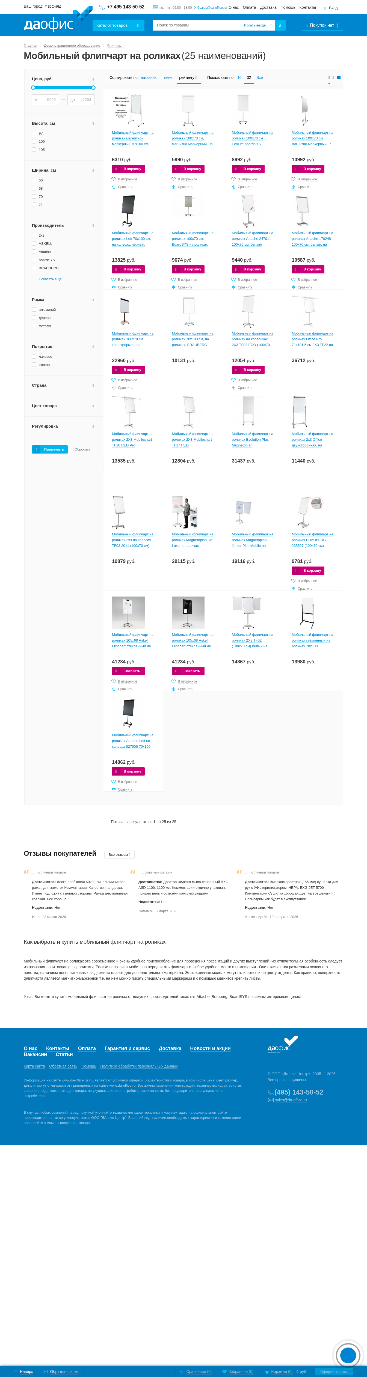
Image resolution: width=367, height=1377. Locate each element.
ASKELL (45, 244)
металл (45, 326)
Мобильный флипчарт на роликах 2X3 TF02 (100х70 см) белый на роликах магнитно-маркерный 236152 (252, 646)
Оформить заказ (334, 1372)
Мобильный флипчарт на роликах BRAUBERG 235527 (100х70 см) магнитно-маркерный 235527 (312, 545)
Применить (54, 449)
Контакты (308, 7)
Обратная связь (63, 1066)
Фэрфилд (53, 6)
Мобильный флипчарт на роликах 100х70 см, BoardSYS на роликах (192, 238)
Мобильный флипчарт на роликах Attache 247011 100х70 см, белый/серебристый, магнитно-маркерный (252, 244)
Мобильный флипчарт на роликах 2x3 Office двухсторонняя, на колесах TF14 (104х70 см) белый (313, 445)
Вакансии (35, 1054)
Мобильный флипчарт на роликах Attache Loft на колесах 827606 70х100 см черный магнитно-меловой (132, 746)
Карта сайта (34, 1066)
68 (41, 188)
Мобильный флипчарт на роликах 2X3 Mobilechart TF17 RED (192, 439)
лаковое (45, 356)
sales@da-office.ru (213, 8)
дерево (45, 318)
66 (41, 180)
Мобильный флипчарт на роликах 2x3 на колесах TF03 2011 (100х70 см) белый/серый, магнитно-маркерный (132, 545)
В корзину (132, 169)
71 (41, 205)
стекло (44, 365)
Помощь (288, 7)
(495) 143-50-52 (298, 1092)
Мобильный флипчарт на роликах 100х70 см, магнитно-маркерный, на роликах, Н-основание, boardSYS (192, 143)
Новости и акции (210, 1048)
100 (42, 141)
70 (41, 197)
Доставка (268, 7)
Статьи (64, 1054)
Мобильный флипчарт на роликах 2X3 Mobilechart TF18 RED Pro (132, 439)
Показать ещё (50, 279)
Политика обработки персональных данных (138, 1066)
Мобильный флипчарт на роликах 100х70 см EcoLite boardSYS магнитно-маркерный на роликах (252, 143)
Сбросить (82, 449)
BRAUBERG (49, 268)
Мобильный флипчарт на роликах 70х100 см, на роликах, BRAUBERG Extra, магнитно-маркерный (192, 344)
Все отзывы (119, 855)
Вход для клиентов (336, 8)
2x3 (42, 235)
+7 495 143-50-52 (125, 7)
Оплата (249, 7)
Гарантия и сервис (127, 1048)
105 (42, 150)
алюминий (47, 310)
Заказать (132, 671)
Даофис (58, 19)
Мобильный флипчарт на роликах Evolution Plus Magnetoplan (252, 439)
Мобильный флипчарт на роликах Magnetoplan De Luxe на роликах (192, 540)
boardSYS (47, 260)
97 (41, 133)
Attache (45, 252)
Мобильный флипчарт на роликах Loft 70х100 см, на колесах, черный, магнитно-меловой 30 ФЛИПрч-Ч (132, 244)
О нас (234, 7)
